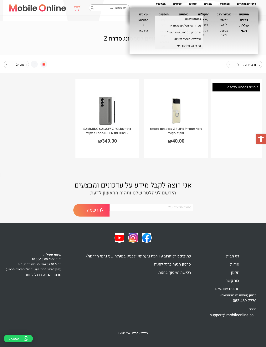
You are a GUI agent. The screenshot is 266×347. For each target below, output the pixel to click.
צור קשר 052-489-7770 (217, 11)
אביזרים (176, 4)
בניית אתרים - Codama (133, 333)
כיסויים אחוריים (205, 25)
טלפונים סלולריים (244, 4)
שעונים (206, 4)
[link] (43, 64)
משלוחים (161, 4)
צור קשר (232, 280)
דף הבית (232, 256)
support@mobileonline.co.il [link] (233, 315)
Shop (244, 25)
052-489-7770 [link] (244, 301)
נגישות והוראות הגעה (244, 11)
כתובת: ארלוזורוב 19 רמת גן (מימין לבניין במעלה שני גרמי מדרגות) (138, 256)
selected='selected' (16, 64)
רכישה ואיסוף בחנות (174, 272)
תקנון (164, 11)
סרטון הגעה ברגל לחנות (172, 264)
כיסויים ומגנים (228, 25)
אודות (174, 11)
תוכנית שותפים (227, 288)
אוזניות (191, 4)
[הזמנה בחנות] (244, 64)
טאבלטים (223, 4)
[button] (261, 139)
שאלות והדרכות (191, 11)
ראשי (254, 25)
